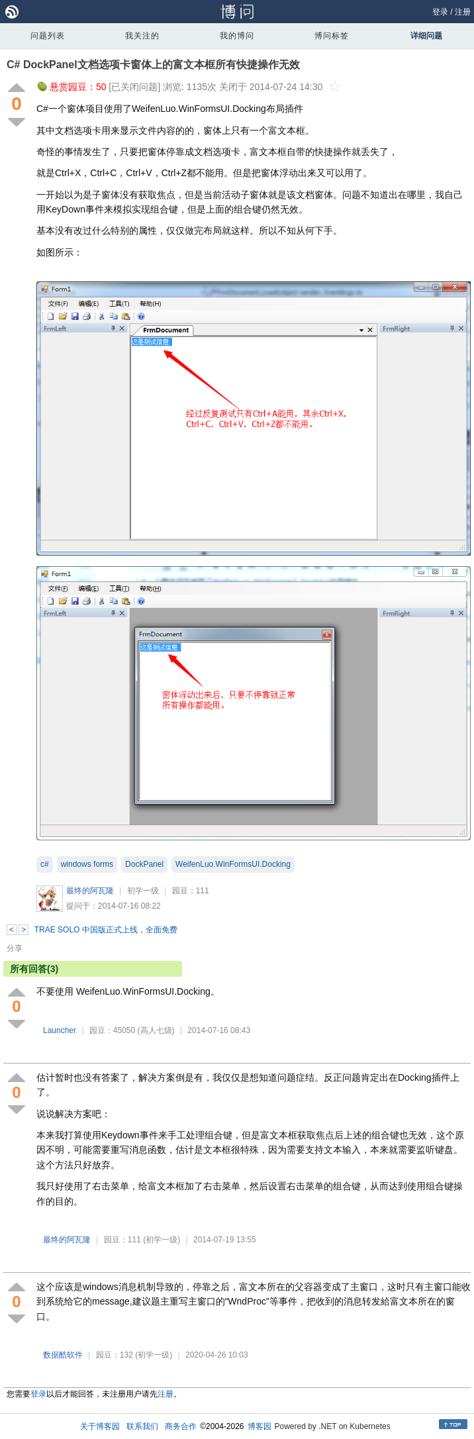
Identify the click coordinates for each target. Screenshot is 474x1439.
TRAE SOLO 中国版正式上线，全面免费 (105, 929)
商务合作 (181, 1426)
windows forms (87, 864)
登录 (440, 12)
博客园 (259, 1426)
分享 (15, 948)
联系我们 (142, 1426)
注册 (463, 12)
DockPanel (144, 864)
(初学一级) (161, 1239)
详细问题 (426, 35)
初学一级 (143, 890)
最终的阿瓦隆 (90, 890)
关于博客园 (100, 1426)
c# (44, 864)
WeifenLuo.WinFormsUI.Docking (233, 864)
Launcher (59, 1030)
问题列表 (47, 35)
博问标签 (331, 35)
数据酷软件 (63, 1355)
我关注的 (142, 35)
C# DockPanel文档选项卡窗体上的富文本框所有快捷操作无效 (153, 64)
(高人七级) (156, 1030)
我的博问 (237, 35)
